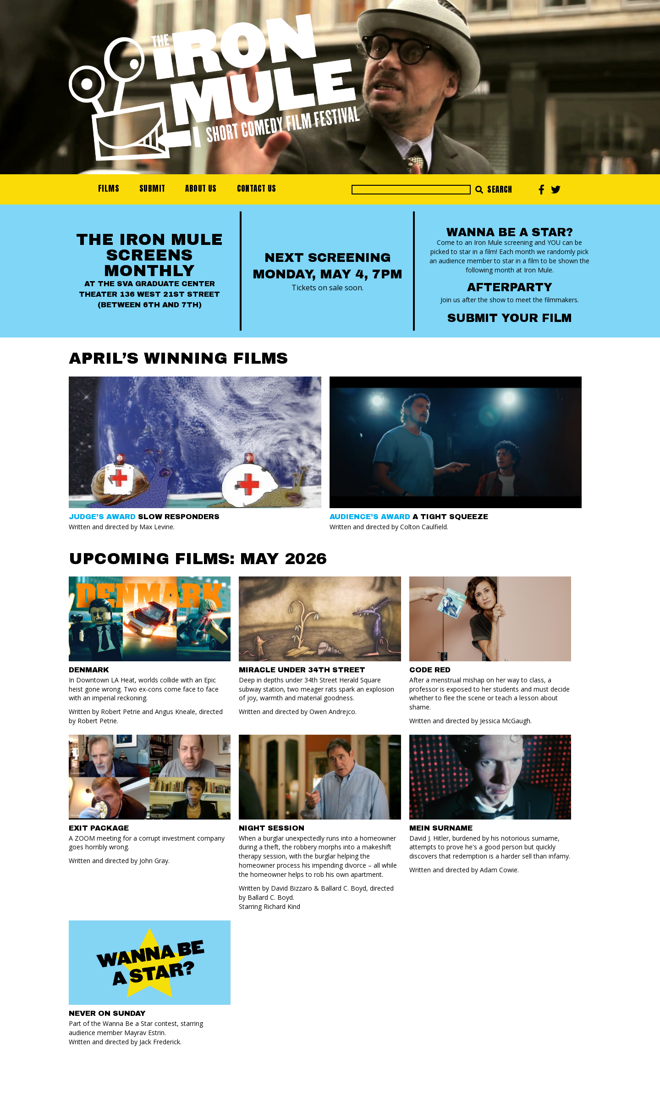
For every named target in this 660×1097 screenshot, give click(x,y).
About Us (200, 188)
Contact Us (256, 188)
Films (108, 188)
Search (493, 189)
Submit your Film (509, 318)
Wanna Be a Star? (509, 232)
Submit (152, 188)
